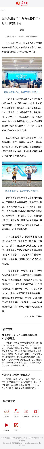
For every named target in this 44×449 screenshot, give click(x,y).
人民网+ (16, 412)
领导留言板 (35, 412)
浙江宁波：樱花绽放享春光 (16, 375)
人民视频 (6, 426)
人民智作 (16, 426)
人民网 (2, 10)
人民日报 (6, 412)
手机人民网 (26, 412)
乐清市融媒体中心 (32, 36)
